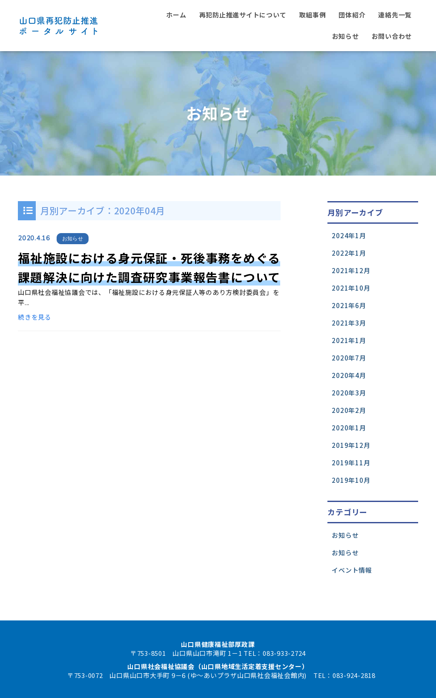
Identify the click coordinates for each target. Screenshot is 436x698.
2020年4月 (349, 375)
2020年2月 (349, 410)
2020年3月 (349, 392)
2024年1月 (349, 235)
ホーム (176, 14)
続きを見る (35, 316)
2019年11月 (351, 462)
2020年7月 (349, 357)
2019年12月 (351, 445)
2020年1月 (349, 427)
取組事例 (312, 14)
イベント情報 (352, 569)
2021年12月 (351, 270)
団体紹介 (351, 14)
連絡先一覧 (395, 14)
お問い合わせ (392, 36)
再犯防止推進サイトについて (243, 14)
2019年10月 (351, 480)
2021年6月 (349, 305)
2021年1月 (349, 340)
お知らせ (345, 36)
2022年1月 (349, 252)
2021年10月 (351, 287)
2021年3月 (349, 322)
